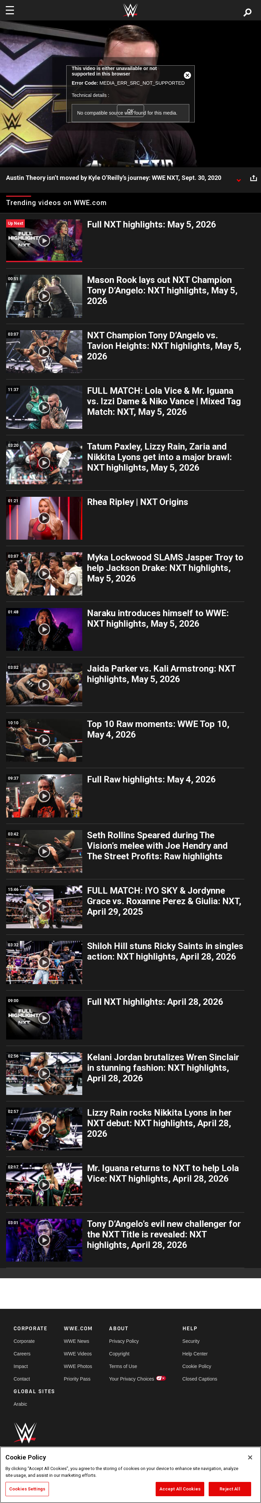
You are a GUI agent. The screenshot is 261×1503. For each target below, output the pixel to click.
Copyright (119, 1353)
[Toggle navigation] (10, 10)
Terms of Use (123, 1366)
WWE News (76, 1341)
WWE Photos (78, 1366)
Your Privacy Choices (131, 1379)
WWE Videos (78, 1353)
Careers (22, 1353)
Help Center (195, 1353)
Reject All (230, 1488)
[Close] (250, 1457)
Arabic (20, 1404)
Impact (21, 1366)
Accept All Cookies (180, 1488)
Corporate (24, 1341)
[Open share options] (253, 178)
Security (191, 1341)
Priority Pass (77, 1379)
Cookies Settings (27, 1488)
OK (130, 111)
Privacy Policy (124, 1341)
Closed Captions (200, 1379)
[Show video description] (238, 178)
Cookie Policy (196, 1366)
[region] (130, 1475)
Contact (22, 1379)
